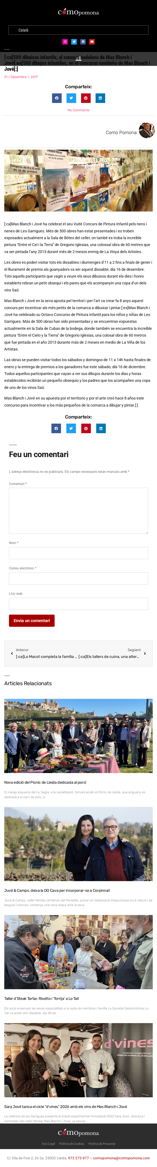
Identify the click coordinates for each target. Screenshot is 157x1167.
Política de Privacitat (102, 1144)
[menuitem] (23, 30)
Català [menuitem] (23, 30)
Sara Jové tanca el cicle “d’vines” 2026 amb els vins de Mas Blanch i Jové (65, 1106)
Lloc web (15, 594)
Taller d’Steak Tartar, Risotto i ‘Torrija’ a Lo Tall (41, 998)
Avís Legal (48, 1144)
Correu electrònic (22, 568)
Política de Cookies (71, 1144)
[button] (57, 98)
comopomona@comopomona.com (121, 1158)
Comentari (18, 484)
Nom (14, 543)
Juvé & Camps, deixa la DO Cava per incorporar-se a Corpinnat (57, 890)
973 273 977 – (80, 1158)
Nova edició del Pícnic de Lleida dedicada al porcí (45, 782)
